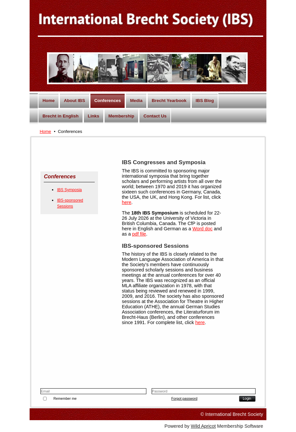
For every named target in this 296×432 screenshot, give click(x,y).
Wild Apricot (203, 426)
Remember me (65, 398)
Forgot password (184, 398)
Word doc (202, 228)
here (127, 202)
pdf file (139, 234)
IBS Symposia (69, 190)
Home (45, 131)
